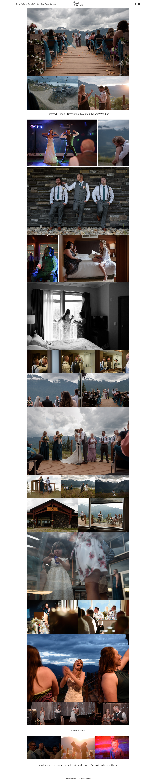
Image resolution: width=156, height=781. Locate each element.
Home (18, 4)
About (47, 4)
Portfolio (24, 4)
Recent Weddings (34, 4)
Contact (53, 4)
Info (42, 4)
